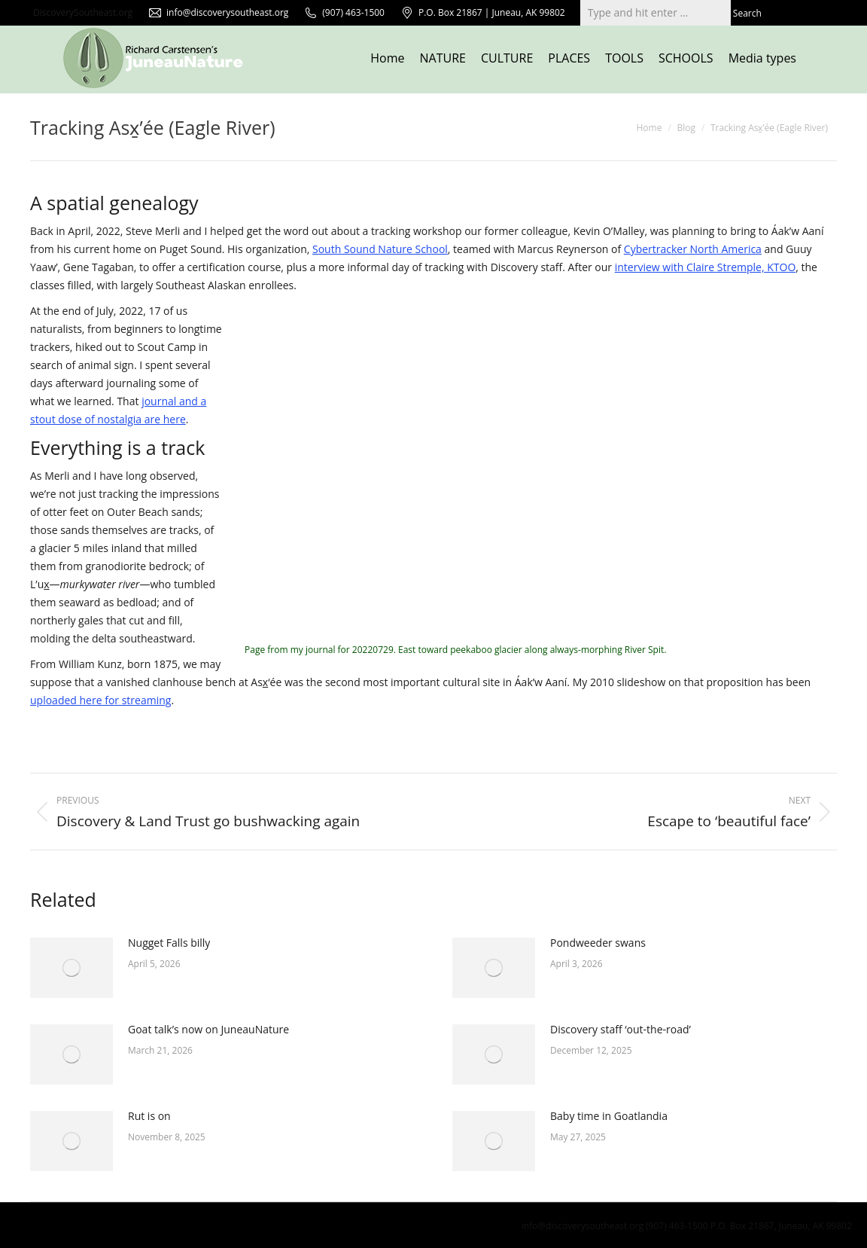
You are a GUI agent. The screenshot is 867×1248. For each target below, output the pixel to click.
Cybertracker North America (693, 249)
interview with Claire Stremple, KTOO (705, 267)
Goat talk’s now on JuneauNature (208, 1029)
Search (747, 13)
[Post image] (71, 968)
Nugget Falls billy (169, 942)
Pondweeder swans (598, 942)
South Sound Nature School (380, 249)
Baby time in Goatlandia (609, 1116)
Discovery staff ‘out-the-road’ (620, 1029)
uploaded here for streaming (100, 700)
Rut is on (149, 1116)
